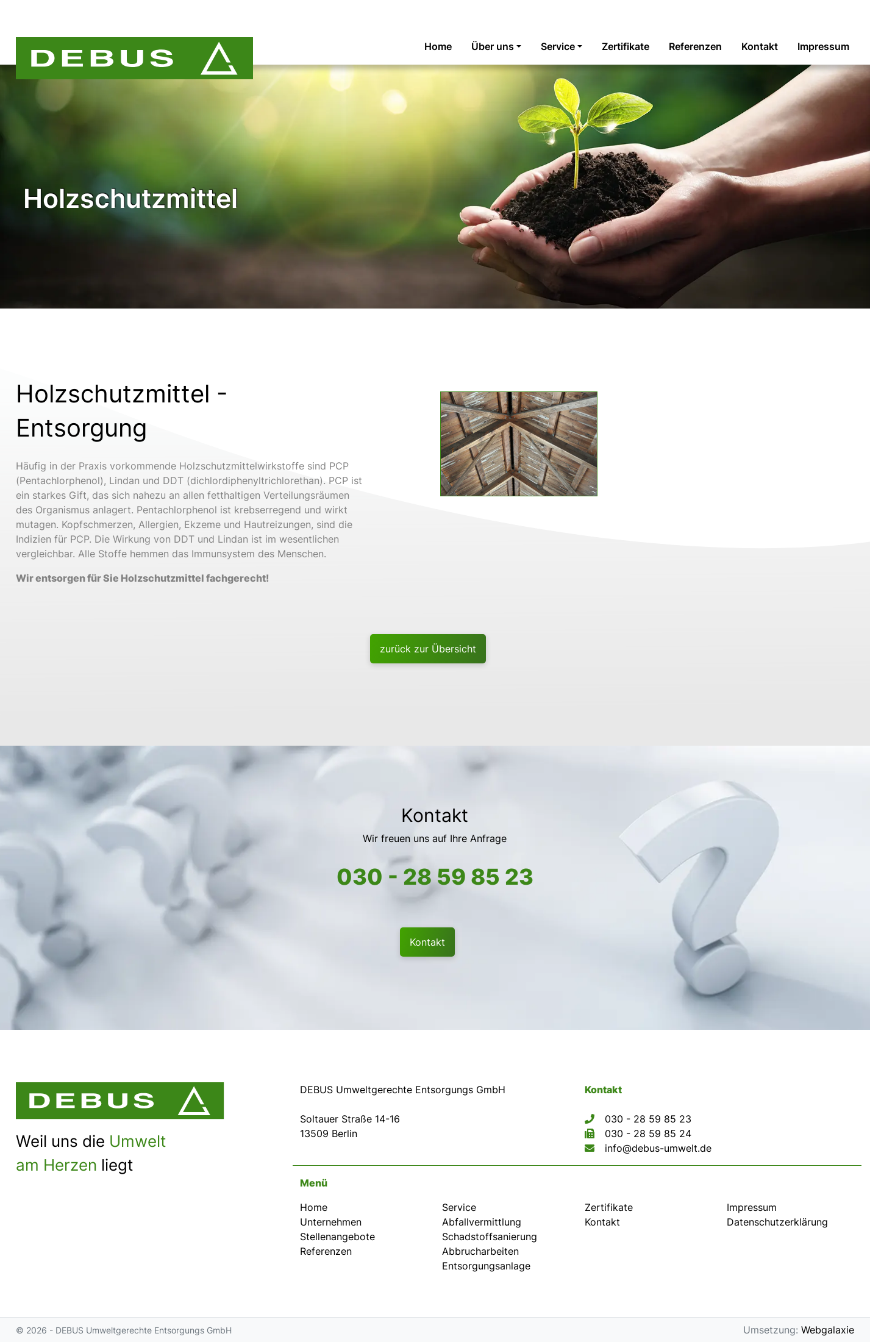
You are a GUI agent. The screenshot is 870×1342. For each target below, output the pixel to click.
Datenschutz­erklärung (777, 1222)
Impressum (752, 1207)
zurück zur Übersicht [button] (428, 649)
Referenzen (326, 1251)
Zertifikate (609, 1207)
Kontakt (602, 1222)
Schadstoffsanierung (489, 1236)
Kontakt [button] (427, 942)
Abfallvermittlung (481, 1222)
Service (459, 1207)
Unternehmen (331, 1222)
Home (313, 1207)
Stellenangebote (337, 1236)
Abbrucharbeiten (480, 1251)
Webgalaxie (827, 1330)
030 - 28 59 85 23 (435, 876)
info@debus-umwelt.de (658, 1148)
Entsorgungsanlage (486, 1266)
